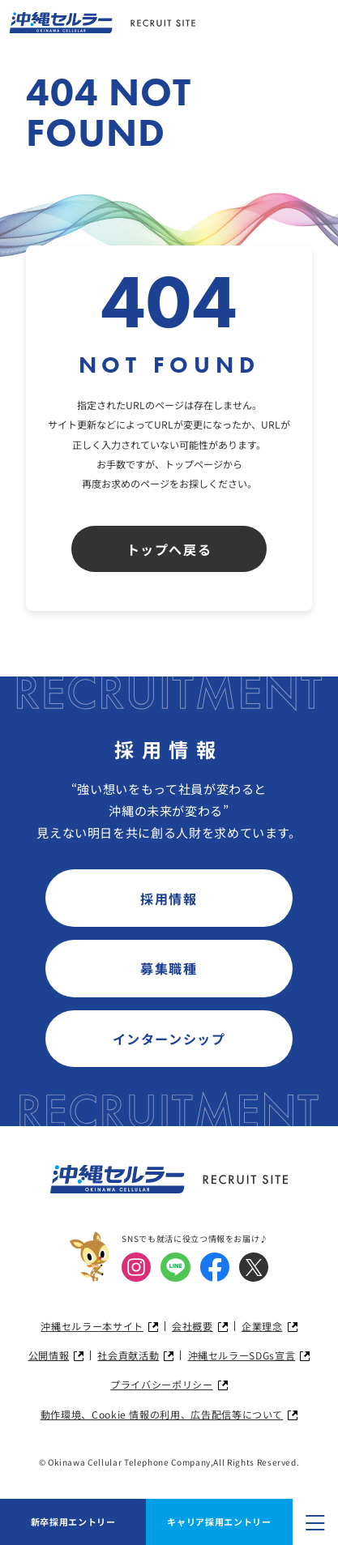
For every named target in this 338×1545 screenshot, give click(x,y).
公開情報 (49, 1355)
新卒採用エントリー (73, 1521)
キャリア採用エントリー (219, 1521)
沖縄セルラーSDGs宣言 (242, 1355)
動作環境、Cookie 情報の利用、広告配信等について (162, 1414)
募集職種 (168, 968)
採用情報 (168, 898)
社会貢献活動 (128, 1355)
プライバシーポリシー (161, 1384)
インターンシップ (169, 1038)
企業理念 (262, 1326)
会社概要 (192, 1326)
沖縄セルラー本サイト (92, 1326)
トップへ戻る (169, 549)
